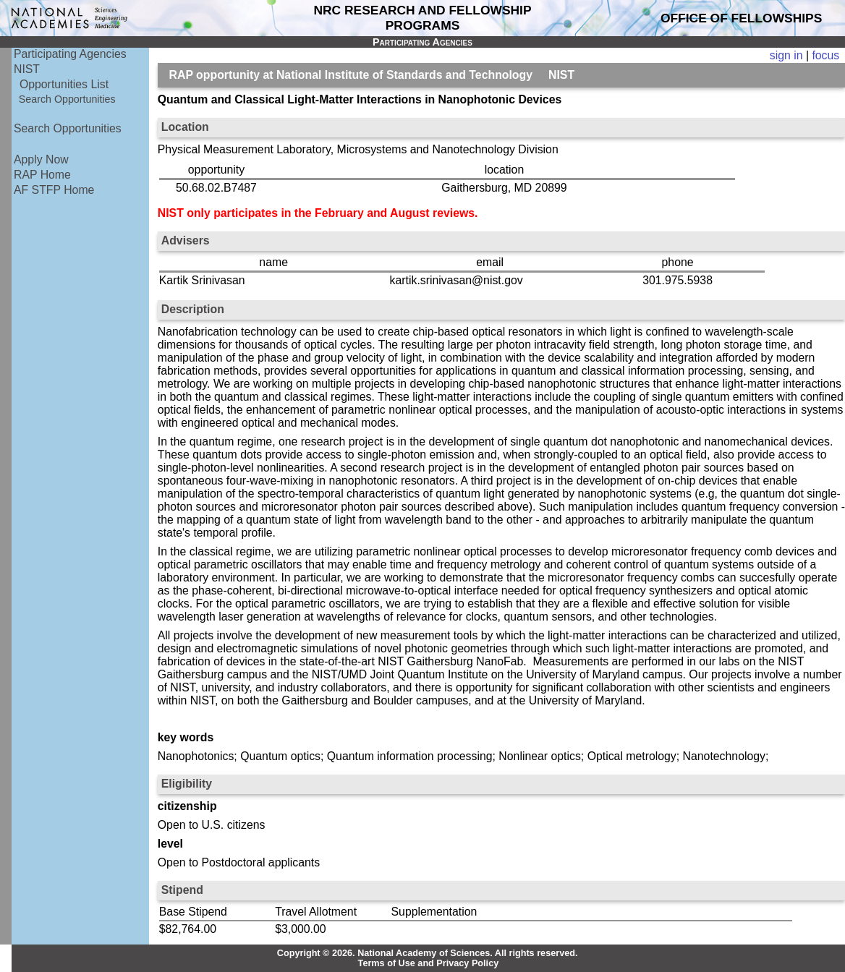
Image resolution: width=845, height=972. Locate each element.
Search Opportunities (67, 99)
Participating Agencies (70, 54)
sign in (786, 55)
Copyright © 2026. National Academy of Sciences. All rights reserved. (427, 953)
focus (825, 55)
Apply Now (41, 159)
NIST (27, 69)
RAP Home (42, 175)
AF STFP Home (54, 190)
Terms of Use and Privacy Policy (428, 963)
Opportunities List (64, 84)
